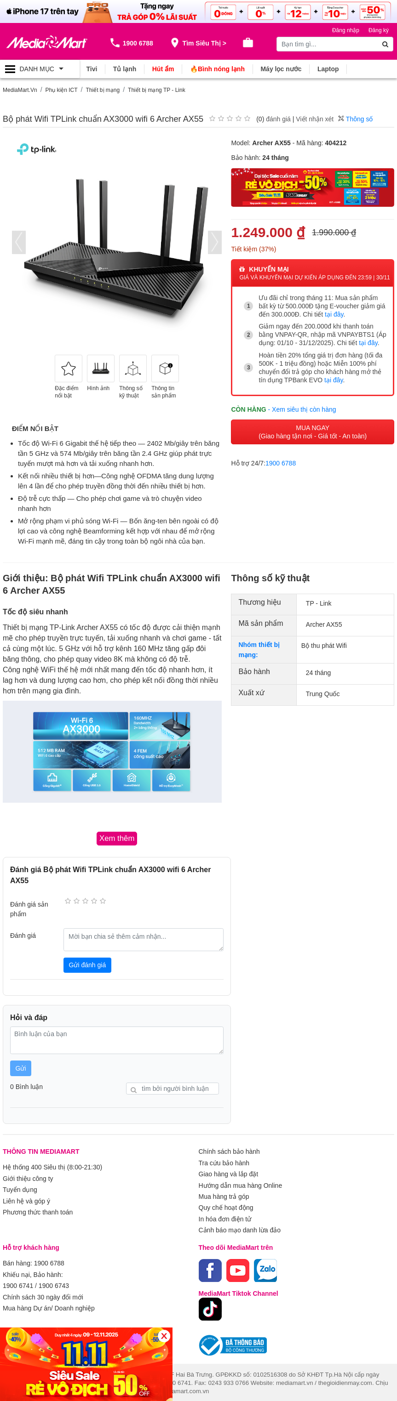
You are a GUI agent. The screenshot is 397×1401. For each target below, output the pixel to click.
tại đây (334, 314)
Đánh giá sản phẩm (29, 908)
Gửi (21, 1068)
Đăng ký (378, 30)
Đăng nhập (345, 30)
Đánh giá (23, 935)
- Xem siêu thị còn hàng (302, 408)
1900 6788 (280, 462)
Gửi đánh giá (87, 964)
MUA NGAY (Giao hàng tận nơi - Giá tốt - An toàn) (313, 431)
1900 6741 (18, 1284)
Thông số (355, 119)
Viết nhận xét (315, 119)
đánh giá (278, 119)
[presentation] (19, 242)
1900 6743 (54, 1284)
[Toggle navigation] (40, 69)
